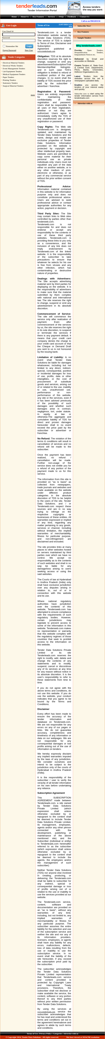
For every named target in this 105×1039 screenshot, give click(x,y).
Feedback (72, 17)
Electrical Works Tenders (13, 66)
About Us (25, 17)
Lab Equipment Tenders (12, 71)
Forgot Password (9, 50)
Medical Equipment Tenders (14, 74)
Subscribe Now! (84, 26)
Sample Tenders (84, 38)
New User (29, 50)
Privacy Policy (45, 1033)
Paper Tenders (8, 77)
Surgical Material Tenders (13, 86)
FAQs (61, 17)
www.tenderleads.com (46, 51)
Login (29, 46)
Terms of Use (32, 1033)
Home (14, 17)
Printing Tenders (9, 80)
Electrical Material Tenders (13, 63)
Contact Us (84, 17)
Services (51, 17)
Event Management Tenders (14, 68)
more (33, 95)
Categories (57, 1033)
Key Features (38, 17)
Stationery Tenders (10, 83)
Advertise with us (85, 103)
